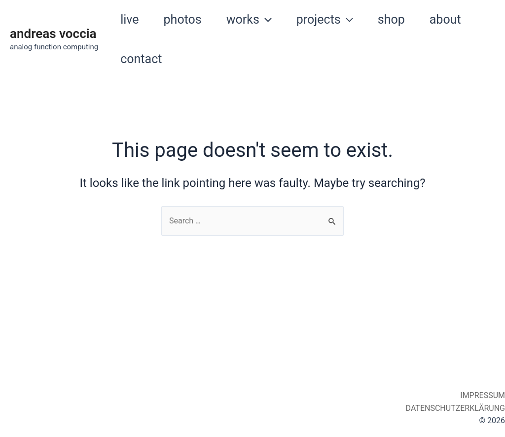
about (445, 19)
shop (391, 19)
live (129, 19)
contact (141, 59)
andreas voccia (53, 33)
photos (183, 19)
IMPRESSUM (481, 395)
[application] (265, 19)
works (249, 19)
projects (324, 19)
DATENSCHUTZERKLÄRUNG (454, 408)
